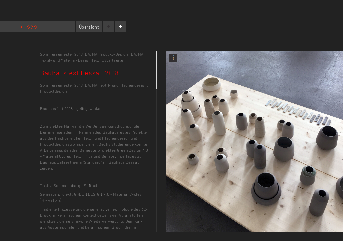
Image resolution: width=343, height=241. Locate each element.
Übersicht (89, 27)
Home (29, 27)
